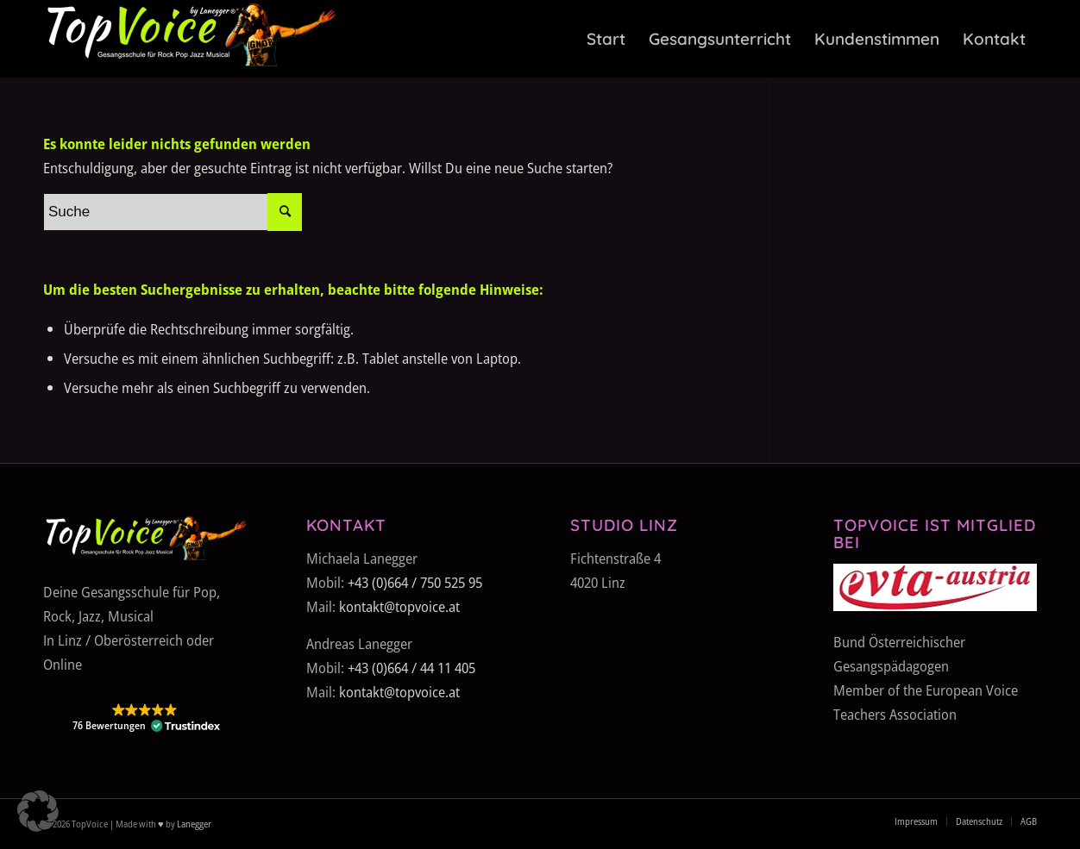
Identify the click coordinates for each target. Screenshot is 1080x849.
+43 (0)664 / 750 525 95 (415, 582)
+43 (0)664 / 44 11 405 (411, 667)
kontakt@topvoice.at (399, 606)
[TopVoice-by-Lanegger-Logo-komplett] (189, 39)
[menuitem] (606, 39)
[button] (145, 718)
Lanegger (193, 823)
